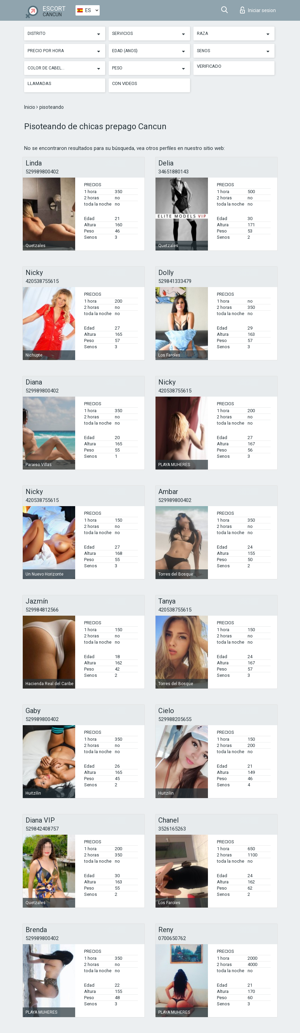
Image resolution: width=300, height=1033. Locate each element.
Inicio (30, 107)
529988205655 (174, 719)
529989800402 (42, 172)
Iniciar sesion (258, 10)
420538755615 (42, 281)
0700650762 (172, 938)
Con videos (124, 83)
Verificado (209, 66)
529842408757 (42, 829)
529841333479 (174, 281)
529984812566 (42, 610)
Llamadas (39, 83)
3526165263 (172, 829)
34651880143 (173, 172)
